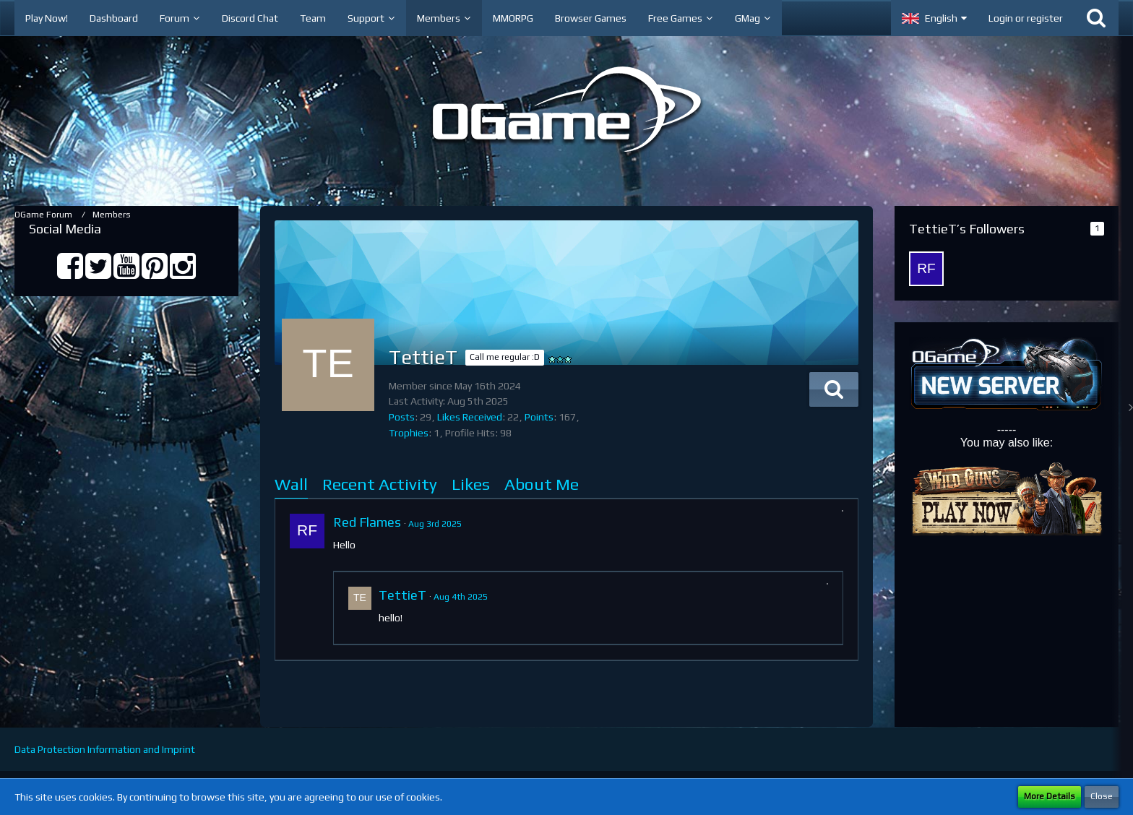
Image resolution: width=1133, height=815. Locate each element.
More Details (1049, 796)
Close (1101, 796)
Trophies (408, 433)
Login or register (1025, 18)
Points (539, 417)
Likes (471, 483)
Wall (291, 483)
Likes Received (469, 417)
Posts (402, 417)
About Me (541, 483)
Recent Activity (379, 483)
